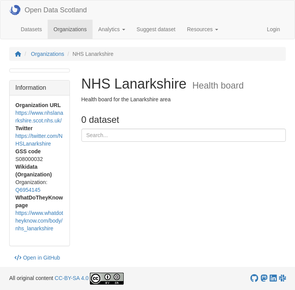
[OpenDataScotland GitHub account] (254, 278)
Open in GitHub (37, 258)
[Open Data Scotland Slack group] (282, 278)
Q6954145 (27, 190)
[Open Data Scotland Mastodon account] (263, 278)
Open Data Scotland (48, 10)
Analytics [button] (111, 29)
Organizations (72, 28)
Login (273, 29)
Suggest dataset (156, 29)
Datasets (31, 29)
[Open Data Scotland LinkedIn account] (273, 278)
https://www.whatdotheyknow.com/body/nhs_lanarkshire (39, 220)
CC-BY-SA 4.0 (71, 278)
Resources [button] (202, 29)
